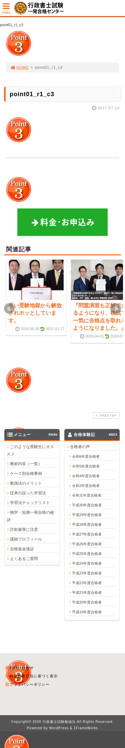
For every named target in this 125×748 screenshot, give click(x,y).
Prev (9, 308)
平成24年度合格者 (87, 563)
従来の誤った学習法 (28, 493)
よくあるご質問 (24, 558)
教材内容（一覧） (26, 463)
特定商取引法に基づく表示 (31, 676)
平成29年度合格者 (87, 515)
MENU (6, 10)
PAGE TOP (106, 415)
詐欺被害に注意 (24, 529)
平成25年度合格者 (87, 554)
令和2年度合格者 (86, 486)
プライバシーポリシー (27, 684)
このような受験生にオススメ (30, 450)
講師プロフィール (26, 539)
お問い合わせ (19, 668)
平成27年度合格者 (87, 534)
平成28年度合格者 (87, 524)
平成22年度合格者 (87, 583)
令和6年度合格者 (86, 456)
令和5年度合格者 (86, 466)
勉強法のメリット (26, 483)
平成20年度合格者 (87, 602)
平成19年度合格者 (87, 612)
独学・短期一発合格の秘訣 (30, 516)
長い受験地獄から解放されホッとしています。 (35, 313)
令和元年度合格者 (86, 495)
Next (115, 308)
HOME (19, 67)
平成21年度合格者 (87, 592)
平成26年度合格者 (87, 544)
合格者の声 (80, 446)
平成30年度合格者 (87, 505)
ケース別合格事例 (26, 473)
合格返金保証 (22, 549)
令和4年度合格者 (86, 476)
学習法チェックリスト (30, 502)
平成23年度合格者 (87, 573)
